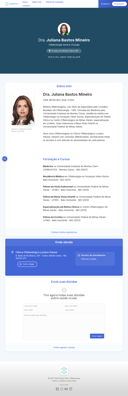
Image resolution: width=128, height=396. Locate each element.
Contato (26, 6)
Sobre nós (36, 2)
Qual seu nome (30, 306)
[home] (11, 4)
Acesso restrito (64, 384)
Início (25, 2)
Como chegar (28, 264)
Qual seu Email (71, 306)
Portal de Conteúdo (54, 2)
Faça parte (119, 4)
